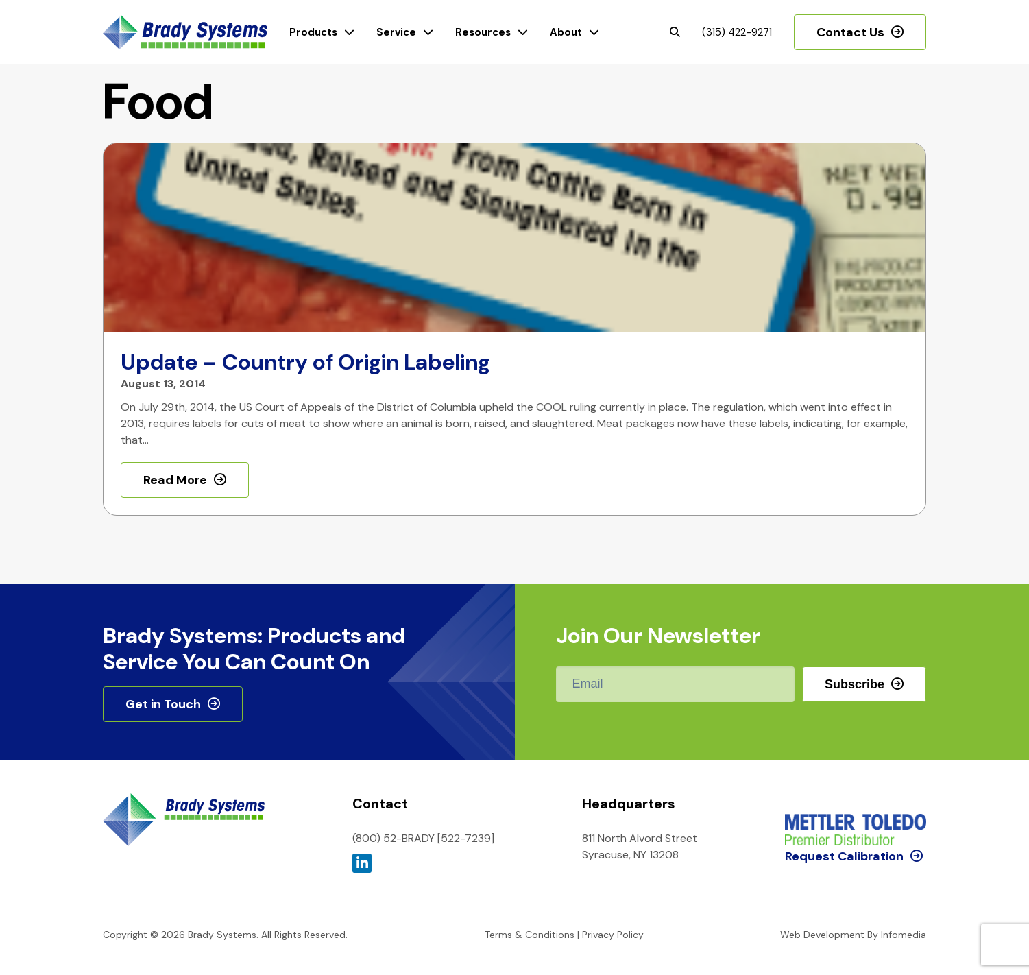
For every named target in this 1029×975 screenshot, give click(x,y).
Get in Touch (163, 704)
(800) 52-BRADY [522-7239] (423, 838)
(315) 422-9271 (737, 32)
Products (313, 32)
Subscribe (854, 684)
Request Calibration (844, 799)
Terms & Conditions (529, 934)
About (566, 32)
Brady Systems (185, 32)
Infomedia (903, 934)
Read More (175, 480)
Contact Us (850, 32)
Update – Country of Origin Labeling (305, 362)
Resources (483, 32)
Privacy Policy (613, 934)
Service (396, 32)
